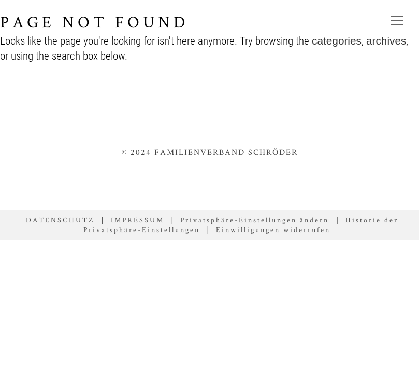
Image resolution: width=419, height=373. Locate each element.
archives (386, 41)
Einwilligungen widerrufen (273, 229)
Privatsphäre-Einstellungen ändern (254, 219)
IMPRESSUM (137, 219)
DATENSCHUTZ (60, 219)
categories (337, 41)
